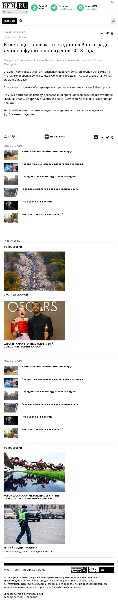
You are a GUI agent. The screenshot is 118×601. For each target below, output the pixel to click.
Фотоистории (13, 246)
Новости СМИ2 (12, 240)
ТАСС (80, 75)
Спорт (22, 36)
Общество (10, 36)
